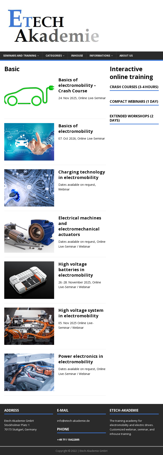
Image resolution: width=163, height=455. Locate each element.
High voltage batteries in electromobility (75, 269)
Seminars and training (19, 55)
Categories (54, 55)
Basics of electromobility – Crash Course (77, 85)
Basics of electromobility (75, 128)
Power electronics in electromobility (80, 359)
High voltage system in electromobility (80, 313)
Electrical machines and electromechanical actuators (79, 226)
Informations (100, 55)
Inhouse (77, 55)
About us (126, 55)
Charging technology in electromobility (81, 174)
